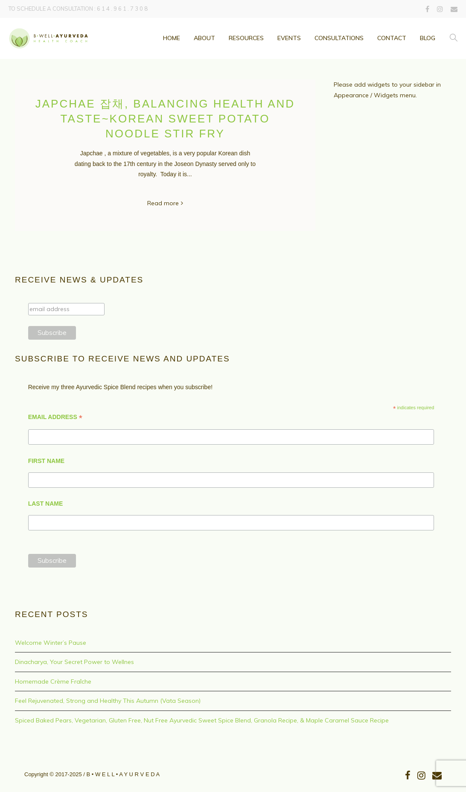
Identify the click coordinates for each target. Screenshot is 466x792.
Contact (391, 38)
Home (171, 38)
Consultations (339, 38)
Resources (246, 38)
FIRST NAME (46, 460)
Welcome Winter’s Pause (50, 642)
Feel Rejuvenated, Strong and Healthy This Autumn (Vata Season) (108, 701)
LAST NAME (45, 503)
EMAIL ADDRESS (55, 417)
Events (289, 38)
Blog (427, 38)
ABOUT (204, 38)
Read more (163, 203)
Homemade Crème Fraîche (53, 681)
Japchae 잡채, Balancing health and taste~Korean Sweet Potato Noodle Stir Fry (165, 118)
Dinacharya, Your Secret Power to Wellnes (74, 662)
